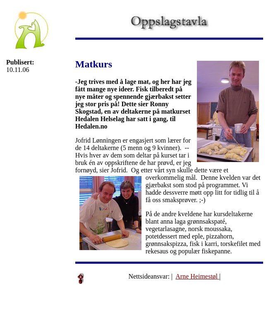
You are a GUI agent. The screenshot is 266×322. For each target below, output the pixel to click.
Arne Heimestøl (197, 276)
